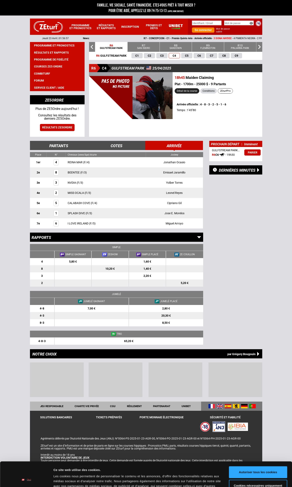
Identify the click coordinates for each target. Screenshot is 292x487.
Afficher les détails (67, 479)
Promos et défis (154, 27)
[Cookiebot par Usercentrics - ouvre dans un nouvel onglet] (26, 479)
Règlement (134, 406)
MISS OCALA (76, 192)
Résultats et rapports (106, 27)
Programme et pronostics (80, 27)
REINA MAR (75, 162)
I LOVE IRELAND (78, 223)
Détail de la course (187, 90)
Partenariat (161, 406)
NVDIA (72, 182)
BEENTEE (74, 172)
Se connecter (203, 30)
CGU (113, 406)
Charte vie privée (87, 406)
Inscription (130, 26)
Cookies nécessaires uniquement (258, 462)
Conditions (209, 90)
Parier (252, 152)
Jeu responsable (51, 406)
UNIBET (186, 406)
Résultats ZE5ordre (57, 127)
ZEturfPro (225, 90)
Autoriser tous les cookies (258, 449)
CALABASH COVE (79, 203)
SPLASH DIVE (77, 213)
